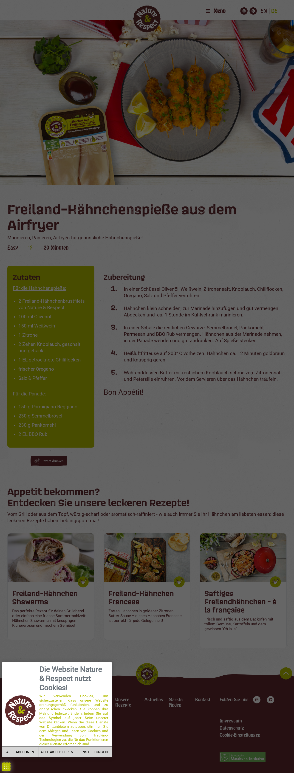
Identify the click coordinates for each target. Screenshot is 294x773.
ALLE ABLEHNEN (20, 752)
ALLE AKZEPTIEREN (56, 752)
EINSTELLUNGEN (93, 752)
